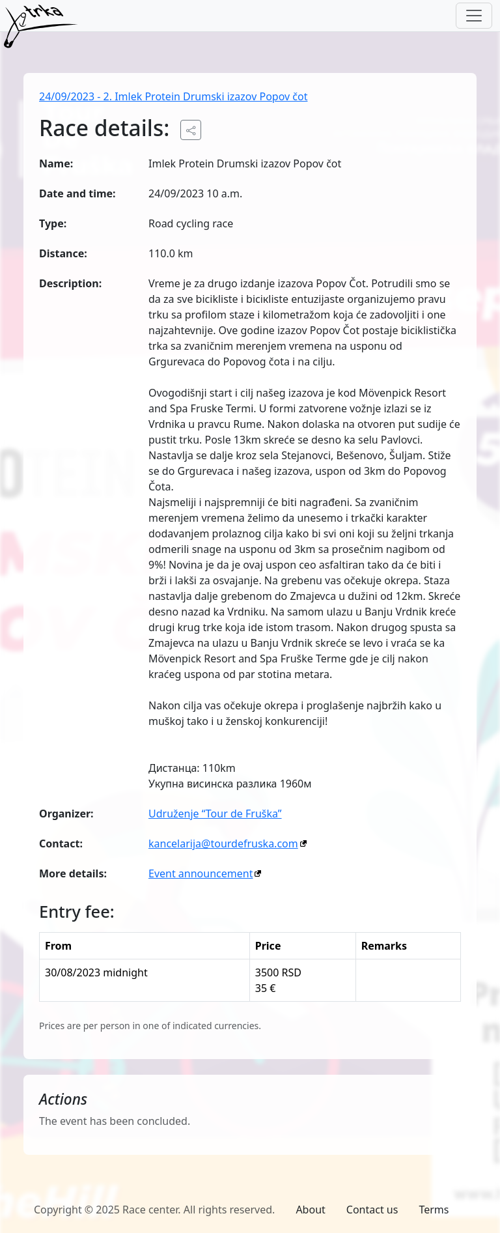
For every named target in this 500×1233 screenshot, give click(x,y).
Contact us (372, 1209)
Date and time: (77, 193)
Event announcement (200, 873)
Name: (56, 163)
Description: (70, 283)
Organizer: (66, 813)
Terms (434, 1209)
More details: (73, 873)
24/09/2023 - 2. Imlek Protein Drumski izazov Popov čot (173, 96)
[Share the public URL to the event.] (190, 130)
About (310, 1209)
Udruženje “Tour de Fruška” (215, 813)
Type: (52, 223)
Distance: (63, 253)
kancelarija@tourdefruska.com (223, 843)
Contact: (61, 843)
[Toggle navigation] (474, 16)
